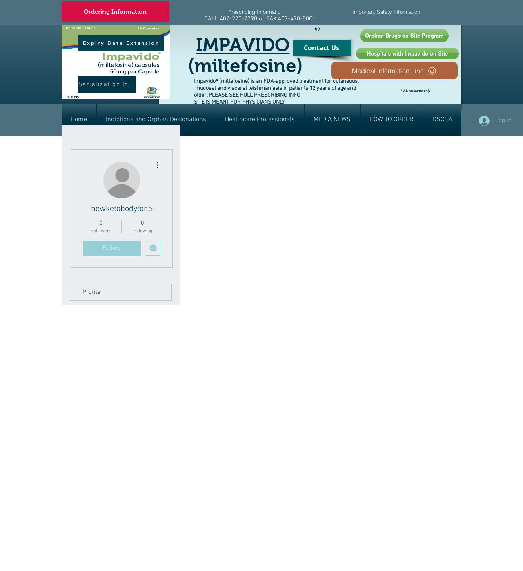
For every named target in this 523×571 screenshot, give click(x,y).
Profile (91, 292)
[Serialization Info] (107, 84)
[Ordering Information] (115, 11)
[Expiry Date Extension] (121, 43)
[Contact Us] (322, 48)
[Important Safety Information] (386, 11)
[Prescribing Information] (256, 11)
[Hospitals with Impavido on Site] (407, 53)
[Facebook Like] (445, 97)
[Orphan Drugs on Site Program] (404, 35)
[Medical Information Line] (394, 70)
